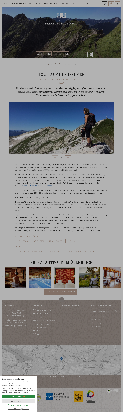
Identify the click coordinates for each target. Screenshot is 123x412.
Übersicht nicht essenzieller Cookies (18, 405)
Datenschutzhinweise (14, 409)
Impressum (25, 409)
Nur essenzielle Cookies (18, 401)
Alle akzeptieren (18, 396)
